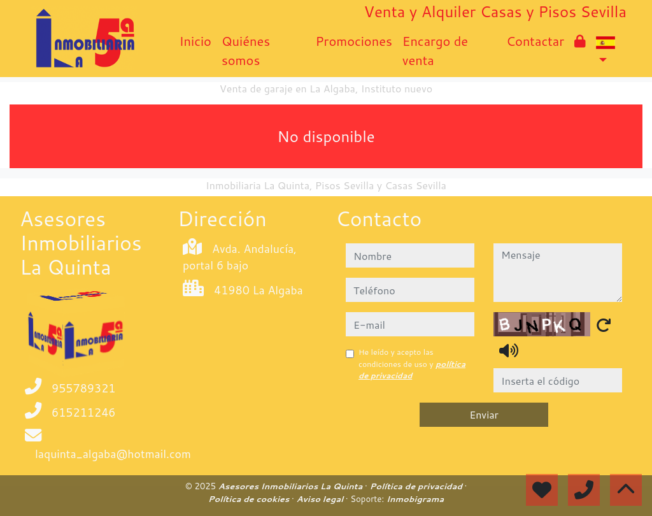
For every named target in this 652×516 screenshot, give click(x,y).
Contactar (535, 41)
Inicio (195, 41)
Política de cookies (250, 499)
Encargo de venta (435, 50)
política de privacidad (411, 370)
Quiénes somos (246, 50)
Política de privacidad (416, 486)
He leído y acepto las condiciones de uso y (411, 364)
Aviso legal (320, 499)
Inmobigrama (415, 499)
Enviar (484, 414)
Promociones (353, 41)
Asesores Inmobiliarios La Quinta (291, 486)
